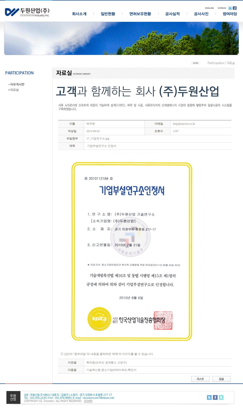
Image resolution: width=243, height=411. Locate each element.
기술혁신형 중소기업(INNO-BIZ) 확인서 (111, 370)
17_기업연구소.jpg (97, 138)
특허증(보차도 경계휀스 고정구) (106, 362)
